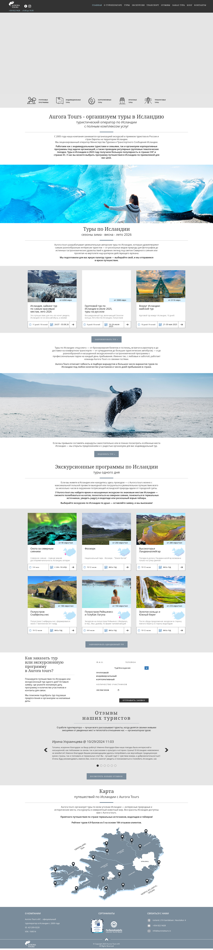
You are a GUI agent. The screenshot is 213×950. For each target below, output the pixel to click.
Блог (189, 6)
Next (166, 751)
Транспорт (152, 6)
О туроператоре (111, 6)
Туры (126, 6)
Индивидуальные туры (77, 100)
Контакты (200, 6)
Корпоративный (105, 681)
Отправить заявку (134, 702)
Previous (46, 751)
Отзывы (165, 6)
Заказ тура (178, 6)
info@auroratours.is (162, 932)
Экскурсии (137, 6)
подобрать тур (106, 455)
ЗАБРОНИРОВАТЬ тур (106, 340)
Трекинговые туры (174, 100)
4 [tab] (108, 767)
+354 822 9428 (14, 10)
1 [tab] (98, 767)
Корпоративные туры (113, 100)
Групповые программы (45, 100)
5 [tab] (112, 767)
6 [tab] (115, 767)
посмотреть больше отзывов (106, 777)
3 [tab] (105, 767)
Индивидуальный (106, 677)
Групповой (102, 674)
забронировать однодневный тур (106, 645)
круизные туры (144, 100)
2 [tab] (101, 767)
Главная (95, 6)
